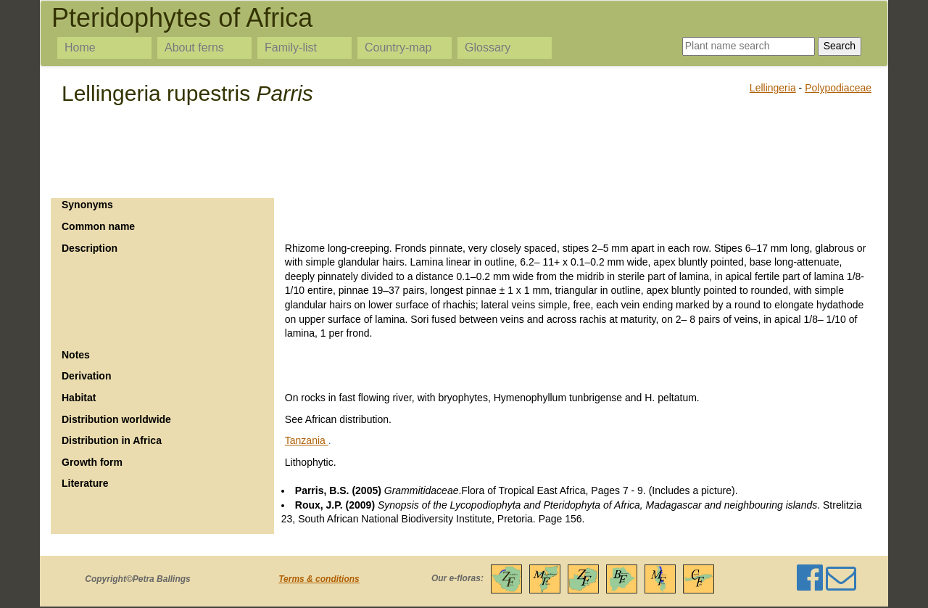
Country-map (398, 47)
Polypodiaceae (838, 88)
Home (80, 47)
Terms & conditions (319, 579)
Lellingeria (773, 88)
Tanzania (306, 440)
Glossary (487, 47)
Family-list (291, 47)
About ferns (194, 47)
